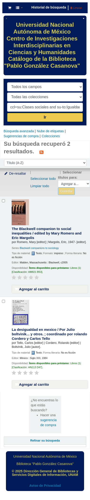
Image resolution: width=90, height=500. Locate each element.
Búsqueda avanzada (19, 131)
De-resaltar (15, 173)
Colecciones (51, 136)
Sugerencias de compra (21, 136)
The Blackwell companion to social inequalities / (46, 233)
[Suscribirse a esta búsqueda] (41, 151)
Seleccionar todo (43, 179)
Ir (45, 117)
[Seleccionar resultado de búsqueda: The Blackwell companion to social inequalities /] (3, 200)
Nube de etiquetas (50, 131)
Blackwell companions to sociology (39, 248)
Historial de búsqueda (48, 7)
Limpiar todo (39, 186)
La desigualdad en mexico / (49, 334)
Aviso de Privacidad (45, 485)
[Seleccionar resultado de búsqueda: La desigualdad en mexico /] (3, 301)
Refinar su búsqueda (45, 440)
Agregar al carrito (32, 289)
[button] (9, 7)
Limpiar (76, 7)
